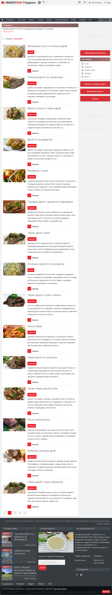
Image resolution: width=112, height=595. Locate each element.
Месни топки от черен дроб (44, 108)
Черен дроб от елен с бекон (44, 295)
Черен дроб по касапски (42, 357)
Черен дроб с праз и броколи (45, 482)
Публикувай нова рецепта (95, 53)
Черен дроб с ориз (39, 233)
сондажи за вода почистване (22, 552)
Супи (87, 63)
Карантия (31, 83)
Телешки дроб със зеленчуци (45, 77)
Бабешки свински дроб (42, 450)
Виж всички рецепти (95, 91)
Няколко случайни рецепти (95, 84)
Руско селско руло (39, 419)
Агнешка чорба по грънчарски (46, 264)
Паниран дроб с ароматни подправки (50, 201)
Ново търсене (8, 31)
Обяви (41, 583)
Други (87, 76)
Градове (82, 19)
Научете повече (60, 589)
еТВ (50, 583)
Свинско (31, 177)
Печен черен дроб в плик (43, 388)
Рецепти (88, 67)
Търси (42, 567)
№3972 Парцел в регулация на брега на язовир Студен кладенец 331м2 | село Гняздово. (25, 571)
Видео (31, 583)
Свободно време (61, 19)
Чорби (30, 52)
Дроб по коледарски (40, 139)
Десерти (88, 73)
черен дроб (18, 39)
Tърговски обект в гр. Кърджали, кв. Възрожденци (24, 537)
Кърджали (7, 583)
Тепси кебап (35, 326)
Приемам (106, 592)
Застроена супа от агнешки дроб (47, 46)
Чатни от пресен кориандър (51, 556)
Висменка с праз (38, 170)
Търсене (95, 99)
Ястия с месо (90, 70)
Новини (40, 19)
